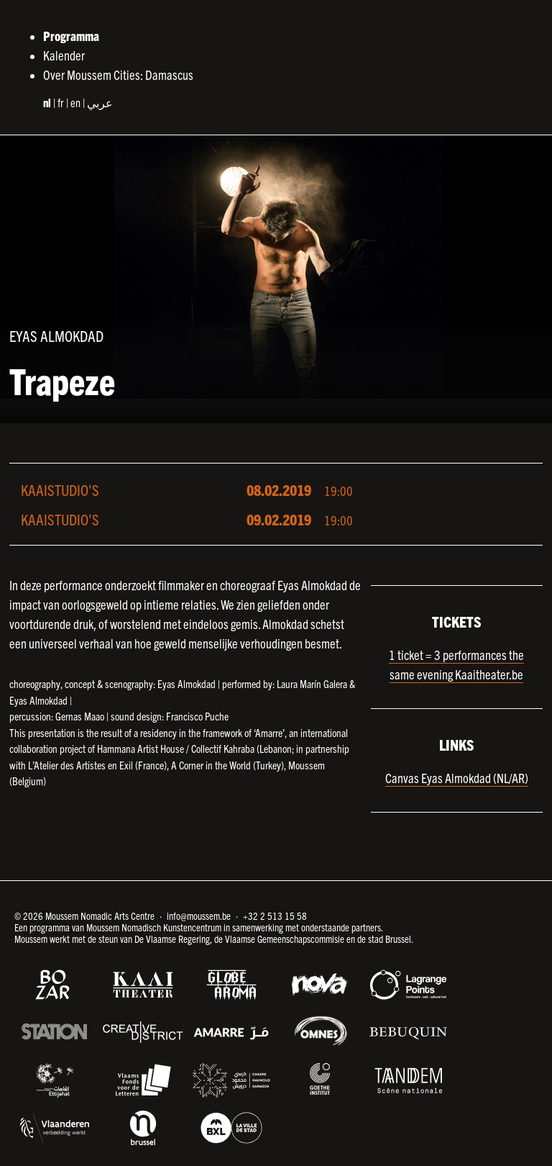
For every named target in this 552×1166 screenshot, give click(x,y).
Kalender (64, 55)
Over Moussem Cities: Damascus (118, 74)
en (75, 102)
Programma (71, 35)
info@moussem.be (199, 915)
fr (61, 102)
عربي (100, 102)
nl (47, 102)
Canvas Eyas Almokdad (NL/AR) (456, 777)
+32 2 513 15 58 (275, 915)
